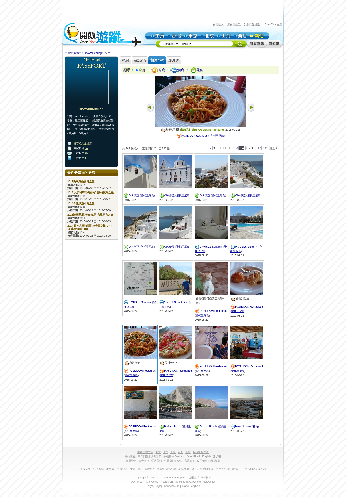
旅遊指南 (76, 53)
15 (248, 148)
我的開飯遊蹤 (252, 24)
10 (219, 148)
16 (254, 148)
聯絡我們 (156, 460)
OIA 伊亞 (134, 195)
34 (86, 148)
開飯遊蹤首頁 (145, 452)
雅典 (255, 426)
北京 (165, 452)
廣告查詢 (144, 460)
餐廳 (161, 70)
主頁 (67, 53)
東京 (158, 452)
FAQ (179, 460)
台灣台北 (148, 469)
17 (259, 148)
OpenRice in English (199, 456)
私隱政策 (189, 460)
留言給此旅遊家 (82, 143)
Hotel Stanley (243, 426)
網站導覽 (215, 460)
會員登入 (218, 24)
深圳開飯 (156, 456)
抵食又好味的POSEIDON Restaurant (203, 129)
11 (225, 148)
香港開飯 (130, 456)
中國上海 (135, 469)
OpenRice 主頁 (273, 24)
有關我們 (169, 460)
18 (265, 148)
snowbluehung (93, 53)
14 (242, 148)
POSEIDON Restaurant (195, 135)
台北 (180, 452)
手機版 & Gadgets (174, 456)
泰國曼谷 (162, 469)
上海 (173, 452)
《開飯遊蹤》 (85, 469)
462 (87, 153)
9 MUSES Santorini (211, 246)
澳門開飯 (143, 456)
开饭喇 (217, 456)
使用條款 (202, 460)
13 (236, 148)
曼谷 (188, 452)
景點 (200, 70)
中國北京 (122, 469)
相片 (107, 53)
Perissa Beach (172, 426)
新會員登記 (234, 24)
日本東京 (109, 469)
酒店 (180, 70)
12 (230, 148)
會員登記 (131, 460)
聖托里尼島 (217, 135)
